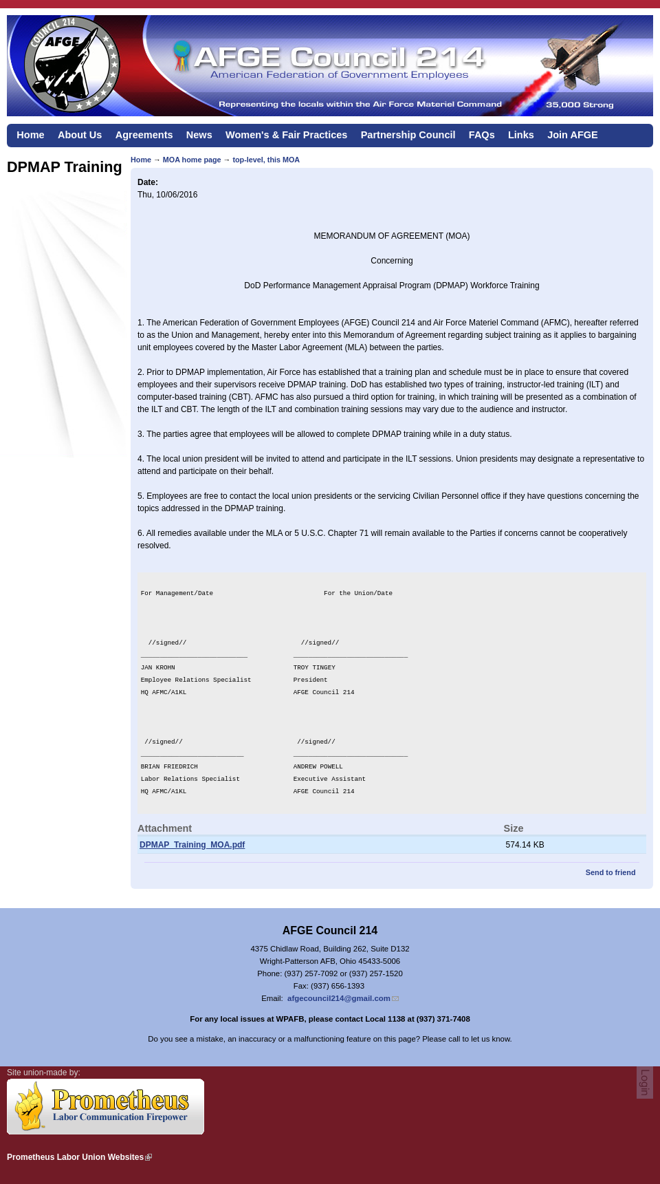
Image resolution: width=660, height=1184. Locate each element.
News (199, 134)
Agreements (144, 134)
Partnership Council (408, 134)
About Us (80, 134)
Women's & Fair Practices (286, 134)
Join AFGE (572, 134)
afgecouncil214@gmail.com (338, 998)
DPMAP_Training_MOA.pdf (192, 845)
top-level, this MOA (266, 159)
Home (30, 134)
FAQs (482, 134)
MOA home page (192, 159)
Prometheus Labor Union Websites (75, 1157)
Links (521, 134)
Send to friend (611, 872)
